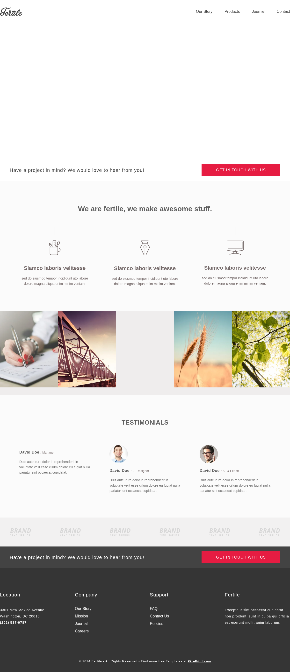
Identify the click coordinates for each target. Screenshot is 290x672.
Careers (82, 631)
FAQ (154, 609)
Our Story (204, 11)
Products (232, 11)
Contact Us (159, 616)
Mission (81, 616)
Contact (283, 11)
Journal (258, 11)
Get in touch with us (241, 170)
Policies (156, 624)
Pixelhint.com (199, 661)
